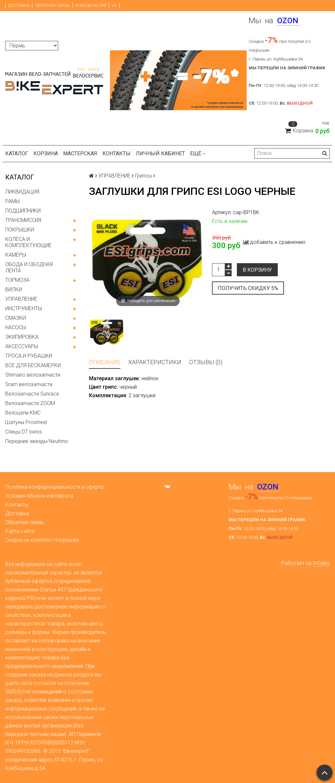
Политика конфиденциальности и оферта (54, 487)
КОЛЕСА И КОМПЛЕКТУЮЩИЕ (28, 242)
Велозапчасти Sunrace (32, 394)
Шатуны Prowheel (26, 422)
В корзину (257, 270)
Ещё (197, 153)
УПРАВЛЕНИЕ (21, 299)
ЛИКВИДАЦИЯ (22, 192)
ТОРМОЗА (17, 280)
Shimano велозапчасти (32, 375)
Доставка (18, 5)
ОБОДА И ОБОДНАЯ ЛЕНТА (29, 267)
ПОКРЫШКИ (19, 230)
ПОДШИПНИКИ (23, 211)
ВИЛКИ (13, 289)
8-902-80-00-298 (91, 5)
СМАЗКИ (15, 318)
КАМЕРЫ (15, 255)
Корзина (45, 153)
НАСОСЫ (15, 327)
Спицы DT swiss (23, 432)
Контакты (116, 153)
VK (114, 5)
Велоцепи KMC (23, 413)
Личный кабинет (160, 153)
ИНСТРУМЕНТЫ (23, 308)
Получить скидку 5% (248, 288)
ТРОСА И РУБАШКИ (28, 356)
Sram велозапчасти (28, 384)
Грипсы (143, 176)
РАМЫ (12, 201)
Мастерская (80, 153)
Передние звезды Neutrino (36, 441)
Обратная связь (52, 5)
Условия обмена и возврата (39, 496)
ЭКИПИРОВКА (22, 337)
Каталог (16, 153)
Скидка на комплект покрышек (42, 540)
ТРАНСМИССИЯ (23, 220)
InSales (321, 563)
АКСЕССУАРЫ (21, 346)
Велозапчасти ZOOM (30, 403)
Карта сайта (19, 531)
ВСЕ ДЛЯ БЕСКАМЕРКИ (33, 365)
